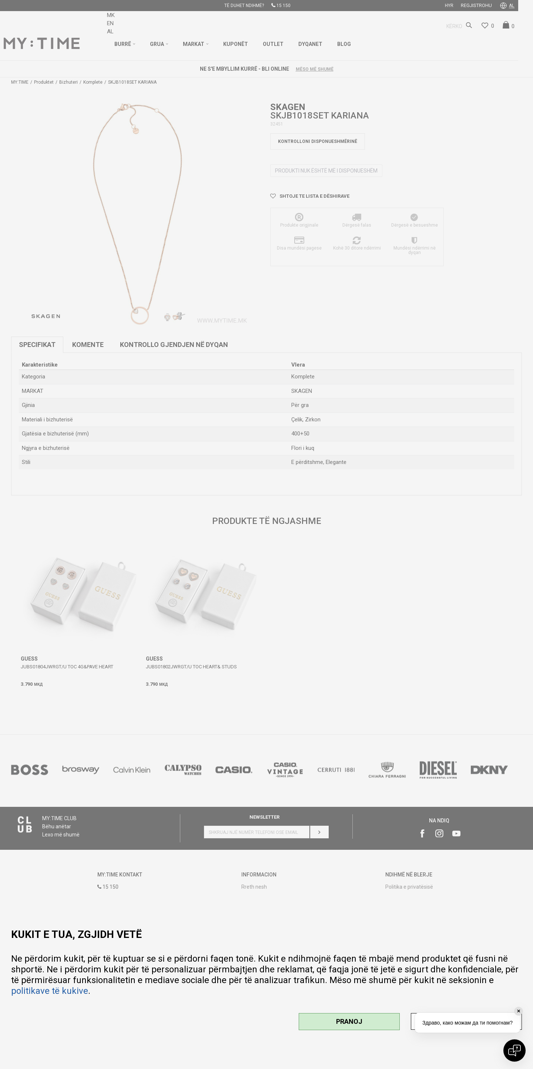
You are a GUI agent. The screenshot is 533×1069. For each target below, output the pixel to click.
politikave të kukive (49, 991)
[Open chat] (514, 1050)
